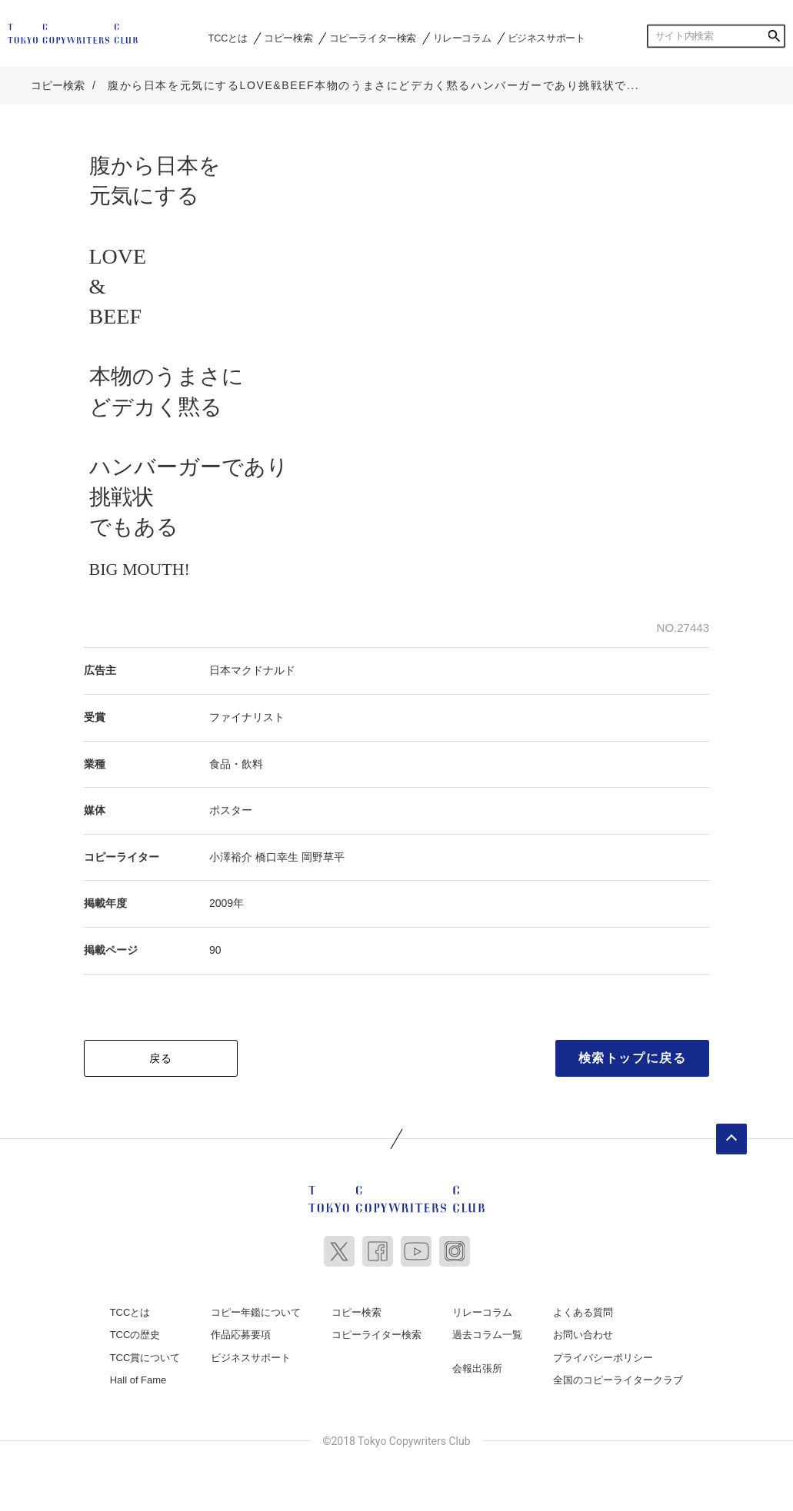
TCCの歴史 (135, 1334)
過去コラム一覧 (487, 1334)
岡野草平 (323, 857)
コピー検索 (288, 37)
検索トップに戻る (632, 1057)
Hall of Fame (138, 1380)
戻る (161, 1058)
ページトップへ (731, 1139)
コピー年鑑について (256, 1312)
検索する (773, 36)
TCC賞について (145, 1357)
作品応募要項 (241, 1334)
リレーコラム (462, 37)
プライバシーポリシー (603, 1357)
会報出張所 (477, 1368)
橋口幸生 (276, 857)
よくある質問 (583, 1312)
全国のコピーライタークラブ (618, 1380)
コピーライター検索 (372, 37)
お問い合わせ (583, 1334)
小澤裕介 (230, 857)
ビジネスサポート (546, 37)
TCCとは (228, 37)
